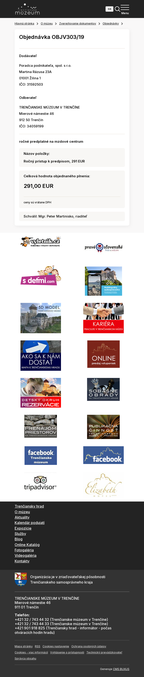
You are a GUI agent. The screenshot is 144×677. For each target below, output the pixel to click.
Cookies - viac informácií (31, 652)
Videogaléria (25, 555)
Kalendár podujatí (30, 522)
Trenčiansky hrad (29, 506)
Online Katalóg (27, 544)
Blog (18, 539)
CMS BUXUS (121, 669)
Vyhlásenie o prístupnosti (67, 652)
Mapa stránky (24, 646)
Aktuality (22, 517)
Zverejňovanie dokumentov (77, 23)
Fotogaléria (24, 550)
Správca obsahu (25, 658)
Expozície (23, 528)
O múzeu (47, 23)
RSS (37, 646)
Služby (20, 533)
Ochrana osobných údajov (88, 646)
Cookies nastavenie (56, 646)
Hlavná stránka (24, 23)
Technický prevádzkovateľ (104, 652)
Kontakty (22, 561)
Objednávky (111, 23)
